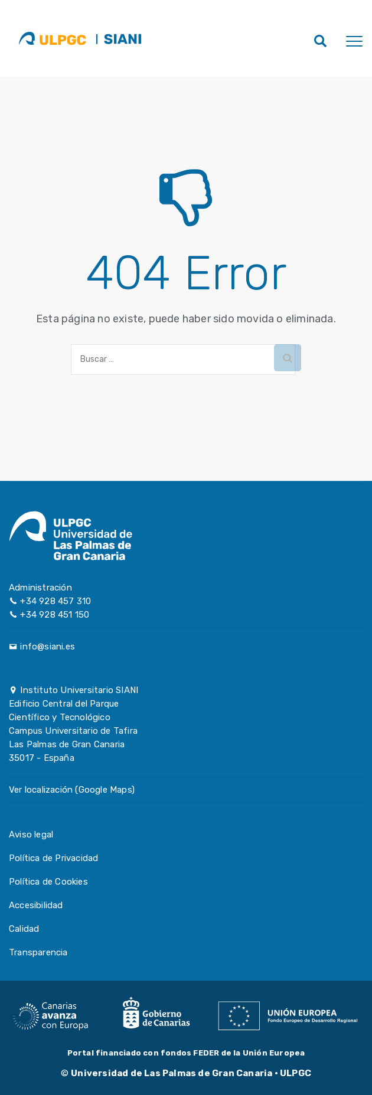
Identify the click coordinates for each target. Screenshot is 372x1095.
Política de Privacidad (53, 858)
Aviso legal (31, 834)
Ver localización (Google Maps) (72, 789)
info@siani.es (47, 646)
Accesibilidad (36, 905)
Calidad (24, 929)
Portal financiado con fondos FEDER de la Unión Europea (186, 1052)
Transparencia (38, 952)
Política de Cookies (48, 881)
